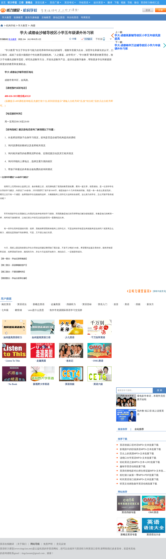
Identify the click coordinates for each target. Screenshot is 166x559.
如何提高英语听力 (12, 337)
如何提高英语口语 (41, 337)
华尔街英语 (73, 17)
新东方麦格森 (32, 17)
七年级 (4, 310)
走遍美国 (55, 304)
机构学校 (10, 25)
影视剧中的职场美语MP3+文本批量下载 (140, 449)
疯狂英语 (6, 304)
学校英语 (84, 2)
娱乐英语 (99, 2)
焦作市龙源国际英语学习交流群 (66, 310)
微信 (136, 2)
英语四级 (69, 384)
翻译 (110, 2)
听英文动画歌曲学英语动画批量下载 (138, 483)
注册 (160, 10)
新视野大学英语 (41, 384)
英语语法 (22, 304)
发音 (116, 304)
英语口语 (93, 548)
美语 (127, 304)
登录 (148, 10)
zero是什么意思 (36, 310)
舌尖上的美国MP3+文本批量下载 (137, 453)
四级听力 (71, 304)
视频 (123, 2)
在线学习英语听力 (76, 548)
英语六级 (98, 384)
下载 (116, 2)
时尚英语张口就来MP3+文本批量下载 (139, 479)
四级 (138, 304)
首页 (3, 2)
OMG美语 (98, 361)
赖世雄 (18, 310)
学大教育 (6, 17)
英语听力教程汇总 (150, 2)
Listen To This (13, 361)
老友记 (69, 361)
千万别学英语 (98, 337)
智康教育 (18, 17)
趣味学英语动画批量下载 (132, 466)
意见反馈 (61, 544)
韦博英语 (85, 17)
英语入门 (102, 304)
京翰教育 (46, 17)
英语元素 (40, 2)
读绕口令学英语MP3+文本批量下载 (138, 457)
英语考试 (70, 2)
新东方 (150, 304)
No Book (12, 384)
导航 (129, 2)
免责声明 (48, 544)
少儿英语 (69, 337)
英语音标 (87, 304)
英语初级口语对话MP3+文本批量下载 (139, 445)
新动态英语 (59, 17)
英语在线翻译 (7, 544)
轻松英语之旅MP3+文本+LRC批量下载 (140, 462)
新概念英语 (38, 304)
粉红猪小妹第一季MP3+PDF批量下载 (139, 475)
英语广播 (55, 2)
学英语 (49, 548)
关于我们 (22, 544)
